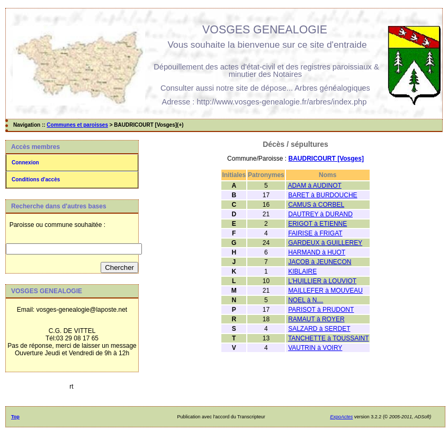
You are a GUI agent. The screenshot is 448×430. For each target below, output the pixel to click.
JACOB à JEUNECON (319, 262)
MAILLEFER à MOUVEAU (325, 290)
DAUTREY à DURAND (320, 214)
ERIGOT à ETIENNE (317, 223)
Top (15, 416)
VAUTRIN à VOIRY (315, 348)
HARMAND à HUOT (316, 252)
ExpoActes (341, 416)
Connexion (25, 162)
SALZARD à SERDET (319, 328)
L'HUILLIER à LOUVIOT (322, 281)
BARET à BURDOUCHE (322, 195)
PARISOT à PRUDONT (321, 309)
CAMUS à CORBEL (316, 204)
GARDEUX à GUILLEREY (325, 243)
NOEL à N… (305, 300)
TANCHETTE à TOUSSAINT (328, 338)
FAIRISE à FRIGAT (315, 233)
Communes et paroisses (77, 125)
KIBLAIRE (302, 271)
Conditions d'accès (36, 179)
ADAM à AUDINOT (314, 185)
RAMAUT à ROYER (316, 319)
